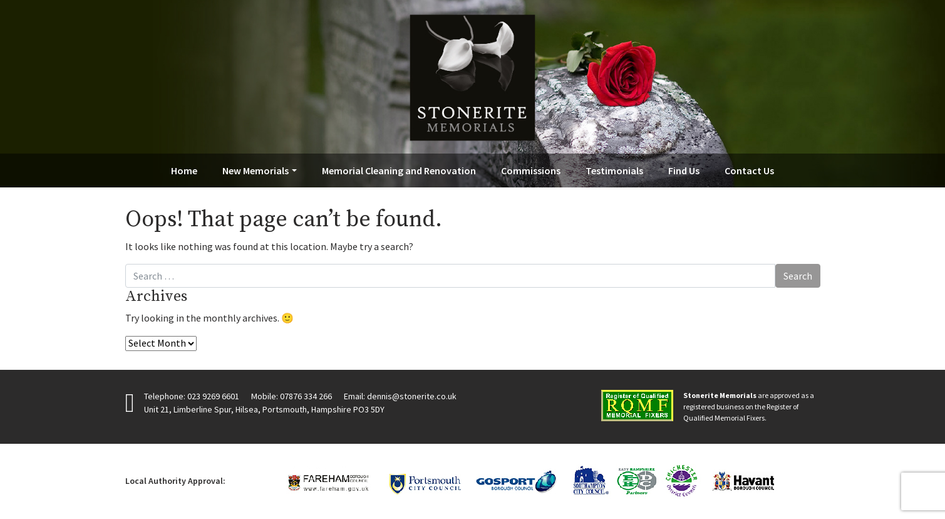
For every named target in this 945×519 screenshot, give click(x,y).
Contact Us (749, 170)
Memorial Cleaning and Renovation (399, 170)
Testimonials (614, 170)
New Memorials (255, 170)
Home (184, 170)
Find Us (684, 170)
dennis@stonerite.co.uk (412, 396)
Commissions (530, 170)
